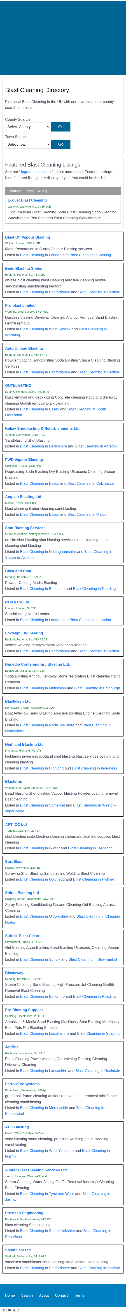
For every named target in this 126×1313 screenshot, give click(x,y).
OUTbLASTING (18, 386)
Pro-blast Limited (20, 305)
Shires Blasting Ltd (22, 893)
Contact (61, 1295)
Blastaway (14, 973)
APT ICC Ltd (16, 824)
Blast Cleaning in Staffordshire (45, 1268)
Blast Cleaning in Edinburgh (97, 688)
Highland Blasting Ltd (24, 744)
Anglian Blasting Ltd (23, 497)
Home (10, 1295)
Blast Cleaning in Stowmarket (93, 959)
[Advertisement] (63, 38)
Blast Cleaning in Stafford (99, 1268)
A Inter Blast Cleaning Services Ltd (36, 1170)
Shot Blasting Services (25, 528)
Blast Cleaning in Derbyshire (43, 446)
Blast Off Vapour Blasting (27, 237)
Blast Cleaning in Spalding (98, 1033)
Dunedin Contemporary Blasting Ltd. (37, 664)
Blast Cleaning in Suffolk (40, 959)
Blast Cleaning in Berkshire (42, 589)
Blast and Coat (18, 571)
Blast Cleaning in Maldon (87, 514)
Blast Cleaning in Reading (94, 589)
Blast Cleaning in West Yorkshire (47, 1151)
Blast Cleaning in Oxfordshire (44, 916)
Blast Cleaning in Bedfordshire (45, 292)
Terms (79, 1295)
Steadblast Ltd (18, 1250)
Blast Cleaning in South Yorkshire (47, 1231)
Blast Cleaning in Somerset (42, 805)
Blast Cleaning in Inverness (94, 768)
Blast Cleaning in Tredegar (90, 848)
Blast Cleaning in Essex (39, 409)
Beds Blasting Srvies (23, 268)
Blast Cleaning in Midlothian (43, 688)
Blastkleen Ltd (18, 701)
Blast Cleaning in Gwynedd (42, 879)
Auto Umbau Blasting (24, 348)
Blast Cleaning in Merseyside (44, 1108)
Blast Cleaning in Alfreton (96, 446)
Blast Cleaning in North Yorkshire (47, 725)
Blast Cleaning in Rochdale (97, 1071)
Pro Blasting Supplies (24, 1010)
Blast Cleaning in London (40, 255)
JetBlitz (12, 1047)
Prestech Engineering (24, 1213)
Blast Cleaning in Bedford (99, 292)
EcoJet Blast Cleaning (27, 200)
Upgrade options (33, 172)
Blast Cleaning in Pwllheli (93, 879)
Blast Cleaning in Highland (42, 768)
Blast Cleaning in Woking (90, 255)
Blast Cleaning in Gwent (40, 848)
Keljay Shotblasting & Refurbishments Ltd (42, 428)
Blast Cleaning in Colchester (90, 483)
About (44, 1295)
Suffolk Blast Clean (22, 936)
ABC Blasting (17, 1127)
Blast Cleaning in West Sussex (45, 329)
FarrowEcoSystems (22, 1084)
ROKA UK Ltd (17, 602)
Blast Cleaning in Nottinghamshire (48, 552)
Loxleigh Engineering (24, 633)
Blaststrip (13, 781)
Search (27, 1295)
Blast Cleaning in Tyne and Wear (47, 1194)
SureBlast (14, 861)
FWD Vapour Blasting (24, 460)
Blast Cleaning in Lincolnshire (44, 1033)
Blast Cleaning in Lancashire (43, 1071)
